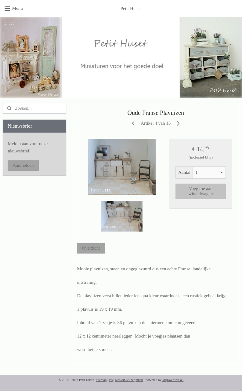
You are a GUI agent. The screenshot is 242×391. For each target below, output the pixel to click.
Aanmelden (23, 165)
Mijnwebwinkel (173, 380)
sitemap (101, 380)
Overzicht (91, 248)
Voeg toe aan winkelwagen (200, 191)
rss (111, 380)
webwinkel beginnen (129, 380)
